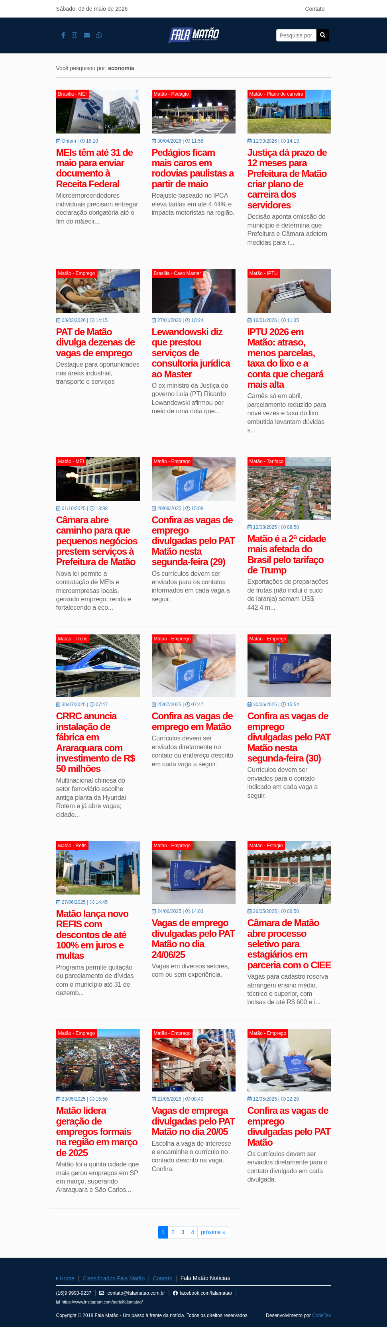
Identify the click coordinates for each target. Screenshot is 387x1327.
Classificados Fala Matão (114, 1278)
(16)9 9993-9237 (74, 1293)
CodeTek (321, 1315)
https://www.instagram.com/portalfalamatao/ (99, 1302)
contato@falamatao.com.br (132, 1293)
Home (65, 1278)
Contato (314, 9)
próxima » (213, 1232)
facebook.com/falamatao (202, 1293)
